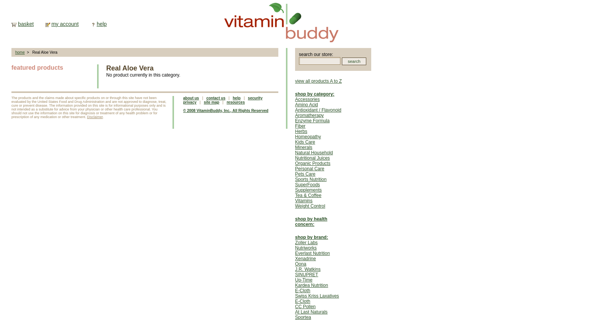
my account (65, 24)
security (255, 98)
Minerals (303, 147)
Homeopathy (308, 136)
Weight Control (310, 206)
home (20, 52)
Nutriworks (306, 248)
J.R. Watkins (308, 269)
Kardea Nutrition (311, 285)
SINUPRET (306, 274)
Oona (300, 264)
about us (191, 98)
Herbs (301, 131)
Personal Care (309, 168)
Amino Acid (306, 104)
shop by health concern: (311, 221)
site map (211, 102)
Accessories (307, 99)
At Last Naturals (311, 312)
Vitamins (304, 200)
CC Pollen (305, 306)
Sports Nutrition (311, 179)
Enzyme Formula (312, 120)
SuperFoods (307, 184)
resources (236, 102)
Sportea (303, 317)
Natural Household (314, 152)
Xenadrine (305, 258)
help (102, 24)
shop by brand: (311, 237)
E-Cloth (302, 290)
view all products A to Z (318, 81)
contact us (215, 98)
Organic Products (312, 163)
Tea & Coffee (308, 195)
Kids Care (305, 142)
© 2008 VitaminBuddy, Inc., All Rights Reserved (225, 111)
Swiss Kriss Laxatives (317, 296)
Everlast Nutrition (312, 253)
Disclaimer (95, 117)
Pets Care (305, 174)
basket (26, 24)
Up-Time (304, 280)
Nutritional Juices (312, 158)
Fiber (300, 126)
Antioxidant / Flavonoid (318, 110)
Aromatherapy (309, 115)
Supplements (308, 190)
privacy (189, 102)
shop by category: (314, 94)
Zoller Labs (306, 242)
